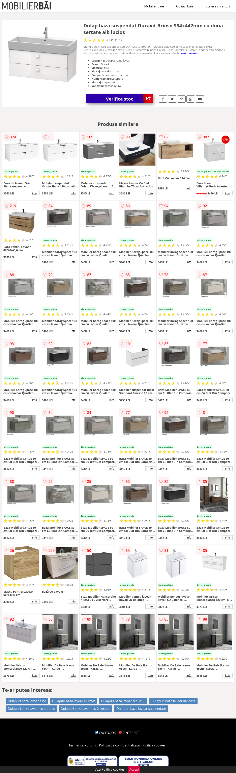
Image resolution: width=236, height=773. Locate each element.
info (34, 193)
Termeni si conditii (82, 745)
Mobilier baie (154, 6)
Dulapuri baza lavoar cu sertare (31, 708)
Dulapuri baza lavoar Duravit (73, 701)
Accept (134, 769)
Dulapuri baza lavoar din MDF (123, 701)
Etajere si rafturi (218, 6)
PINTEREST (129, 733)
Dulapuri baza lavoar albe (27, 701)
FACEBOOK (105, 733)
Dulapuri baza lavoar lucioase (173, 701)
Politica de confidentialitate (119, 745)
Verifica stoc (129, 98)
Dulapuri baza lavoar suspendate (141, 708)
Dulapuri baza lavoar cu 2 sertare (85, 708)
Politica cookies (154, 745)
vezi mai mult (190, 53)
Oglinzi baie (185, 6)
